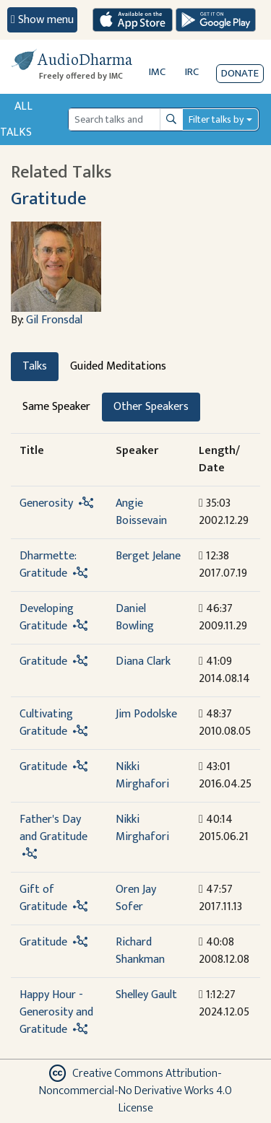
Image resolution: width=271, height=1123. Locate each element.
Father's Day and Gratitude (53, 828)
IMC (157, 72)
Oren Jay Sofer (136, 898)
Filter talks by (216, 119)
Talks (34, 366)
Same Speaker (56, 406)
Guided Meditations (118, 366)
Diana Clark (143, 661)
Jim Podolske (146, 714)
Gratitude (48, 199)
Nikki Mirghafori (142, 775)
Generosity (46, 503)
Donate (240, 73)
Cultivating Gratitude (46, 722)
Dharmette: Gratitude (48, 564)
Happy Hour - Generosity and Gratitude (56, 1012)
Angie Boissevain (141, 512)
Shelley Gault (146, 995)
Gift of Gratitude (43, 898)
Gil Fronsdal (54, 320)
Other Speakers (151, 406)
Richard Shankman (140, 950)
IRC (192, 72)
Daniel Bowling (135, 617)
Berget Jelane (148, 556)
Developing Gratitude (47, 617)
